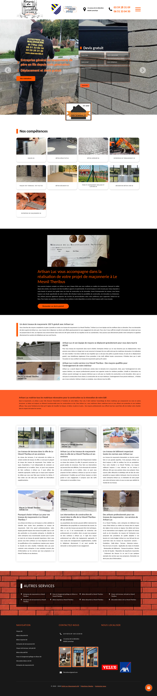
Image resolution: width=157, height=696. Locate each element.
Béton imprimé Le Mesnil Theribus (63, 600)
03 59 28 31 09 (122, 7)
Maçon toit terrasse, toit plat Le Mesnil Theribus (123, 595)
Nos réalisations (25, 78)
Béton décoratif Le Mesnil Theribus (92, 594)
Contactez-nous (100, 686)
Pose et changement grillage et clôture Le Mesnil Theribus (65, 595)
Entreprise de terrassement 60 (25, 644)
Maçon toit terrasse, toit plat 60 (25, 648)
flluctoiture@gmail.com (70, 672)
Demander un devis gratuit (53, 306)
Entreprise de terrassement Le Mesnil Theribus (34, 601)
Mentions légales (87, 686)
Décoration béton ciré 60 (23, 661)
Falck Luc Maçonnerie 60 (70, 686)
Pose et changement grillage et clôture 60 (28, 657)
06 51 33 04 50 (122, 11)
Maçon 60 (19, 631)
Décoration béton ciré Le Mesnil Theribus (123, 600)
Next (143, 70)
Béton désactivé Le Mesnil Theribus (92, 600)
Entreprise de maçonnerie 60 (25, 665)
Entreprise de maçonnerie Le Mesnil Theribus (34, 595)
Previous (8, 70)
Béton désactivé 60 (22, 635)
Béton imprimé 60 (21, 640)
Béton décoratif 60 (22, 652)
